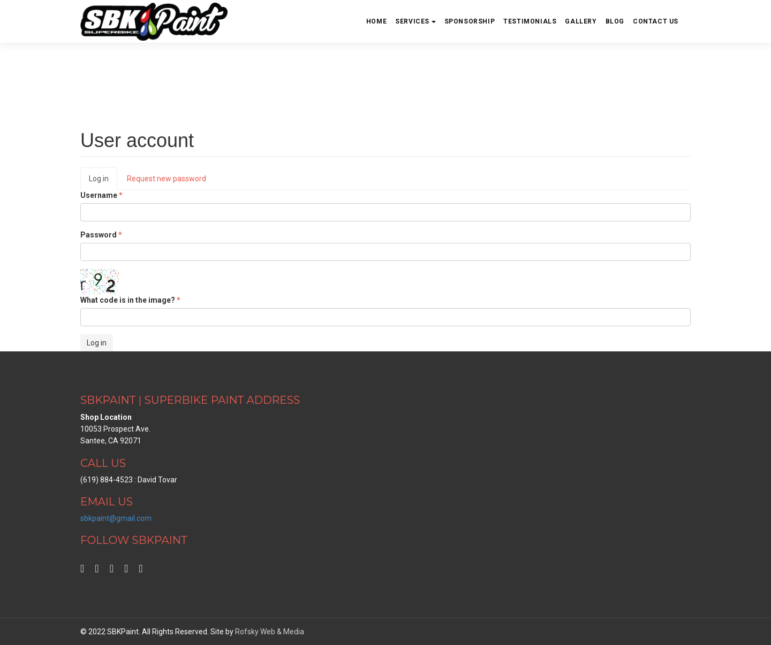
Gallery (580, 21)
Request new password (166, 178)
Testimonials (529, 21)
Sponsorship (469, 21)
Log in (103, 181)
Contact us (655, 21)
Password (101, 235)
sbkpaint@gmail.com (116, 518)
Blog (615, 21)
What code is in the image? (130, 300)
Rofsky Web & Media (269, 631)
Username (101, 195)
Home (376, 21)
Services (415, 21)
